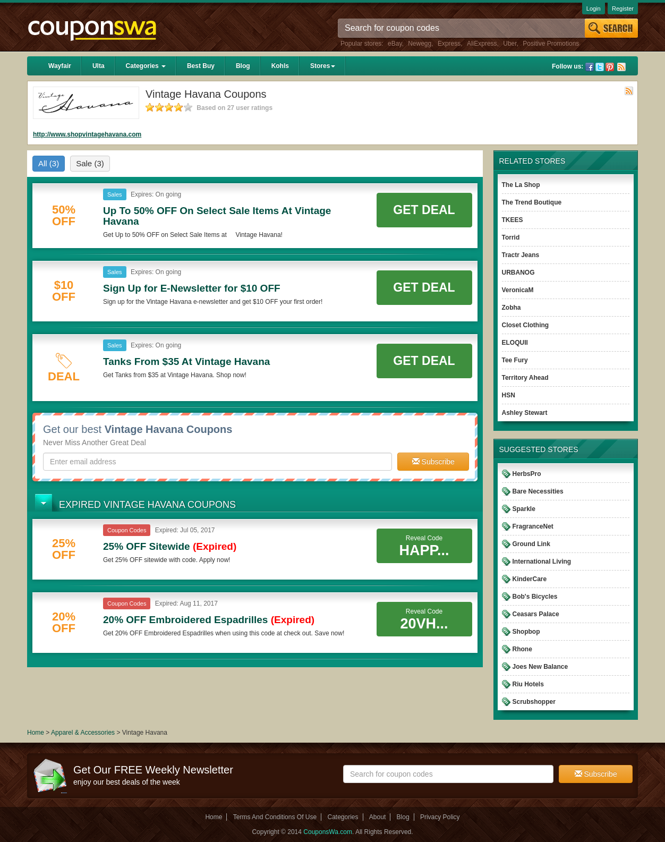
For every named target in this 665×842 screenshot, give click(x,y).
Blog (243, 66)
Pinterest (610, 67)
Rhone (522, 649)
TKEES (512, 220)
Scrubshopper (534, 701)
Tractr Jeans (521, 255)
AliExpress (482, 43)
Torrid (511, 237)
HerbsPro (527, 474)
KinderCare (530, 579)
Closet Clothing (525, 325)
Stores (322, 66)
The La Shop (521, 185)
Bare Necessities (538, 491)
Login (593, 8)
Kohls (280, 66)
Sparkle (524, 509)
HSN (508, 395)
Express (449, 43)
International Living (542, 561)
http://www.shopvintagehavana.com (87, 134)
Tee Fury (515, 360)
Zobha (511, 307)
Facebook (589, 67)
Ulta (98, 66)
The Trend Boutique (532, 202)
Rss (621, 67)
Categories (146, 66)
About (377, 817)
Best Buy (201, 66)
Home (35, 732)
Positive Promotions (551, 43)
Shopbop (526, 631)
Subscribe (433, 461)
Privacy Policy (440, 817)
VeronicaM (518, 290)
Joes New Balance (540, 666)
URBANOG (518, 272)
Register (623, 8)
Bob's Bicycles (535, 596)
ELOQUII (515, 342)
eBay (395, 43)
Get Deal (424, 210)
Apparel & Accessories (83, 732)
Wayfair (59, 66)
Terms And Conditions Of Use (275, 817)
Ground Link (531, 544)
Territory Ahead (525, 377)
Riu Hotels (528, 684)
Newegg (419, 43)
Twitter (599, 67)
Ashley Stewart (525, 412)
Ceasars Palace (536, 614)
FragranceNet (533, 526)
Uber (509, 43)
